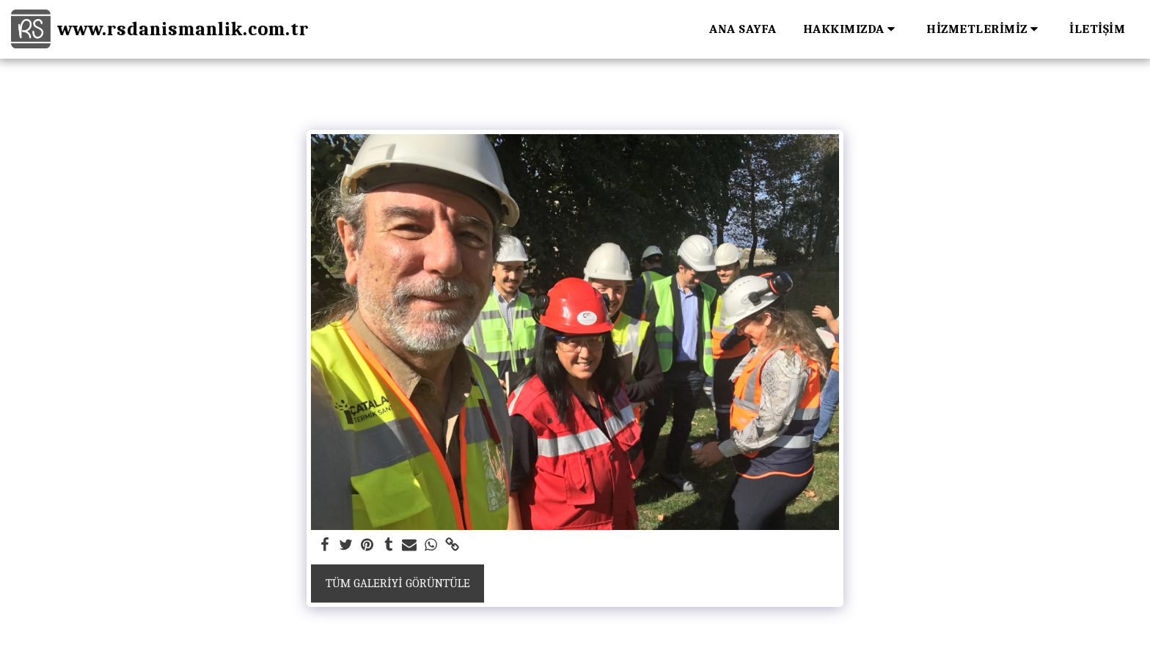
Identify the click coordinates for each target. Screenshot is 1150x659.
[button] (851, 29)
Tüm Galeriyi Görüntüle (398, 583)
